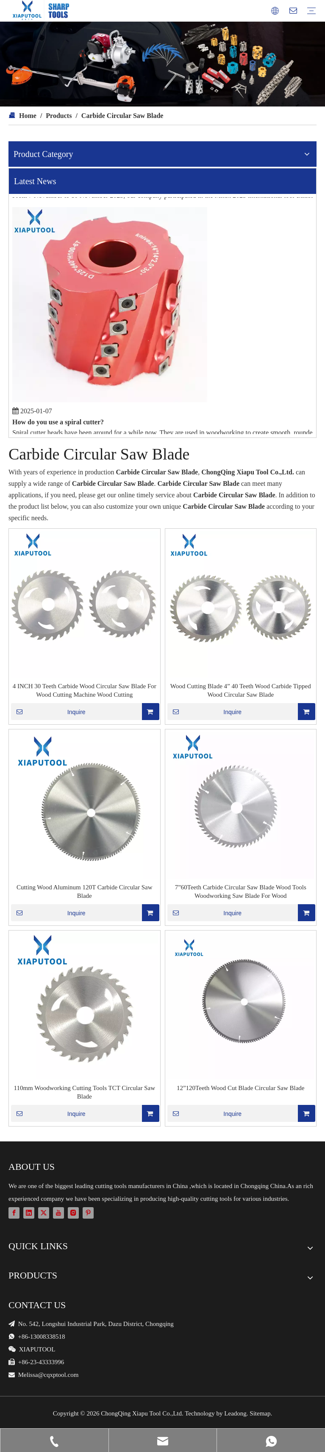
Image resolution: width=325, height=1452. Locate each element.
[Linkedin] (28, 1212)
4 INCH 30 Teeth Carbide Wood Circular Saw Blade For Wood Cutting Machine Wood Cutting (84, 690)
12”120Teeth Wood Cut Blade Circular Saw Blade (241, 1088)
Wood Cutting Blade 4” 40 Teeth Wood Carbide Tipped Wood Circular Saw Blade (240, 690)
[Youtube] (58, 1212)
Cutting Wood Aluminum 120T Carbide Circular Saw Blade (85, 891)
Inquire (48, 711)
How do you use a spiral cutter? (58, 423)
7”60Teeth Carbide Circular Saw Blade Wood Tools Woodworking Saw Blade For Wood (240, 891)
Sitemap (260, 1413)
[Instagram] (73, 1212)
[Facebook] (13, 1212)
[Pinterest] (88, 1212)
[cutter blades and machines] (162, 64)
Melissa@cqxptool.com (48, 1374)
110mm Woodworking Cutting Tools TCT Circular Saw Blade (84, 1092)
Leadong (235, 1413)
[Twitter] (43, 1212)
